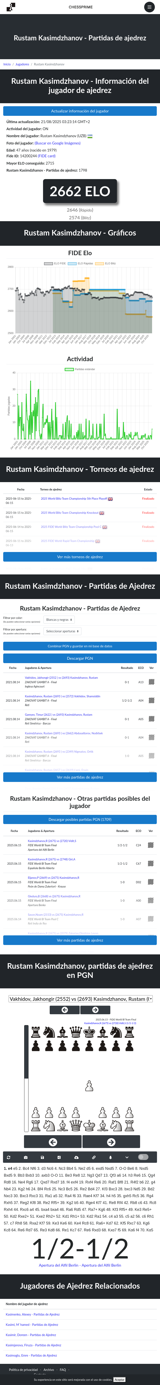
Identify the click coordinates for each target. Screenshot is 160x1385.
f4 (137, 1230)
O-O (54, 1175)
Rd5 (77, 1209)
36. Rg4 (147, 1196)
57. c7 (9, 1223)
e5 (15, 1168)
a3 (116, 1216)
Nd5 (136, 1189)
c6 (140, 1203)
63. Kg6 (143, 1223)
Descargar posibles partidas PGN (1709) (80, 819)
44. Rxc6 (21, 1209)
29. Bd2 (147, 1189)
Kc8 (7, 1230)
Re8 (76, 1175)
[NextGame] (95, 1010)
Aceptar (119, 1379)
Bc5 (69, 1189)
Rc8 (85, 1223)
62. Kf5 (120, 1223)
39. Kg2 (66, 1203)
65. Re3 (40, 1230)
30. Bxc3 (20, 1196)
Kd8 (51, 1230)
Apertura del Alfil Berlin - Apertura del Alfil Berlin (80, 1265)
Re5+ (147, 1209)
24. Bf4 (37, 1189)
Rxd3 (96, 1230)
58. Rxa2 (30, 1223)
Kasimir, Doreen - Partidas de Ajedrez (31, 1335)
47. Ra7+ (89, 1209)
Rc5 (135, 1196)
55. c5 (124, 1216)
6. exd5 (98, 1168)
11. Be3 (65, 1175)
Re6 (137, 1175)
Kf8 (33, 1203)
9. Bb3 (18, 1175)
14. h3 (127, 1175)
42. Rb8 (130, 1203)
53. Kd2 (86, 1216)
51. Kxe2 (37, 1216)
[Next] (111, 1141)
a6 (119, 1175)
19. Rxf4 (86, 1182)
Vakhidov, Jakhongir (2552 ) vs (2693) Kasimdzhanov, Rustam (61, 677)
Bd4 (91, 1189)
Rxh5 (8, 1203)
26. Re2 (80, 1189)
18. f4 (65, 1182)
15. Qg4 (148, 1175)
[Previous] (53, 1141)
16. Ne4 (18, 1182)
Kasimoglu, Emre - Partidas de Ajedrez (31, 1355)
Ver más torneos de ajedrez (80, 556)
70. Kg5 (146, 1230)
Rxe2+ (23, 1216)
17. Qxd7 (41, 1182)
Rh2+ (50, 1216)
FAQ (63, 1370)
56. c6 (141, 1216)
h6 (28, 1189)
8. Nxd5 (141, 1168)
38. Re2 (43, 1203)
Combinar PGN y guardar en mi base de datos (80, 646)
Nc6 (50, 1168)
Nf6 (33, 1168)
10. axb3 (42, 1175)
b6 (141, 1182)
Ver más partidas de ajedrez (80, 777)
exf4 (74, 1182)
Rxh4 (8, 1209)
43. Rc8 (149, 1203)
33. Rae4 (84, 1196)
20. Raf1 (109, 1182)
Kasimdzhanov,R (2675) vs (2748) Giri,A (51, 859)
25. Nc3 (58, 1189)
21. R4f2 (131, 1182)
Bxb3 (29, 1175)
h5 (114, 1196)
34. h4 (105, 1196)
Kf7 (96, 1196)
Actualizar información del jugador (80, 111)
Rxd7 (55, 1182)
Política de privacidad (23, 1370)
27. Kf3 (102, 1189)
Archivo (49, 1370)
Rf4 (120, 1203)
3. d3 (41, 1168)
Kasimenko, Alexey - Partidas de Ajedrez (33, 1314)
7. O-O (120, 1168)
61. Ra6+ (97, 1223)
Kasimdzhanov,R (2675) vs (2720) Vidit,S (52, 841)
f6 (74, 1196)
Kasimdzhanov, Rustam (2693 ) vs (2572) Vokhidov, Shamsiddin (62, 696)
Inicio (7, 64)
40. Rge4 (87, 1203)
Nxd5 (109, 1168)
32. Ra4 (65, 1196)
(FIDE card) (47, 156)
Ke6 (63, 1223)
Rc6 (47, 1189)
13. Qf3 (109, 1175)
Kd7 (109, 1223)
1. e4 (8, 1168)
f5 (119, 1230)
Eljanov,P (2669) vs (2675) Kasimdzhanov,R (53, 877)
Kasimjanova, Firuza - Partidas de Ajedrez (33, 1345)
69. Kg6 (128, 1230)
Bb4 (69, 1168)
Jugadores (22, 64)
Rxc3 (33, 1196)
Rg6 (29, 1182)
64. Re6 (18, 1230)
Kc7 (73, 1230)
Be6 (130, 1168)
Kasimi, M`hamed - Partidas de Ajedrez (32, 1324)
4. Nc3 (60, 1168)
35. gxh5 (124, 1196)
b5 (76, 1203)
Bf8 (120, 1182)
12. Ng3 (87, 1175)
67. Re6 (84, 1230)
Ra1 (97, 1216)
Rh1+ (74, 1216)
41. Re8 (109, 1203)
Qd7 (98, 1175)
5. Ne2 (79, 1168)
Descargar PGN (80, 658)
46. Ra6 (66, 1209)
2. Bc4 (24, 1168)
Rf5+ (55, 1203)
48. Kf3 (112, 1209)
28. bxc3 (125, 1189)
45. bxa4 (42, 1209)
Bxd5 (8, 1175)
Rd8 (7, 1182)
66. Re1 (62, 1230)
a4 (32, 1209)
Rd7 (29, 1230)
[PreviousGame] (65, 1010)
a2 (132, 1216)
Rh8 (18, 1223)
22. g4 (150, 1182)
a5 (55, 1196)
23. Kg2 (18, 1189)
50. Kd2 (10, 1216)
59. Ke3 (52, 1223)
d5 (89, 1168)
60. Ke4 (74, 1223)
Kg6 (102, 1209)
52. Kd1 (62, 1216)
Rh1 (150, 1216)
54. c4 (107, 1216)
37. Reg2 (21, 1203)
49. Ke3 (134, 1209)
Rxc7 (131, 1223)
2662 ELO (79, 191)
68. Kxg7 (109, 1230)
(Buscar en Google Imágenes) (57, 143)
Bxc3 (113, 1189)
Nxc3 (8, 1196)
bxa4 (55, 1209)
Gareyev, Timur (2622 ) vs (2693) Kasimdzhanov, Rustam (58, 714)
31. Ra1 (45, 1196)
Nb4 (7, 1189)
